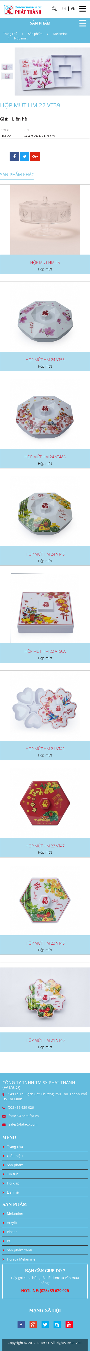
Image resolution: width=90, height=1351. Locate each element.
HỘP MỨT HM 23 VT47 (45, 846)
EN (63, 8)
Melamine (60, 34)
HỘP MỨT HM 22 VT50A (45, 651)
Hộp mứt (21, 38)
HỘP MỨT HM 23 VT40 (45, 943)
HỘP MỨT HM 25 (45, 262)
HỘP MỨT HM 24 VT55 (45, 359)
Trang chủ (10, 34)
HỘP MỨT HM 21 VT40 (45, 1040)
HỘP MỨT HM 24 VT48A (45, 457)
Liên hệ (13, 1192)
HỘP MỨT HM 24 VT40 (45, 554)
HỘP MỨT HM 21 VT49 (45, 748)
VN (73, 8)
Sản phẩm (35, 34)
